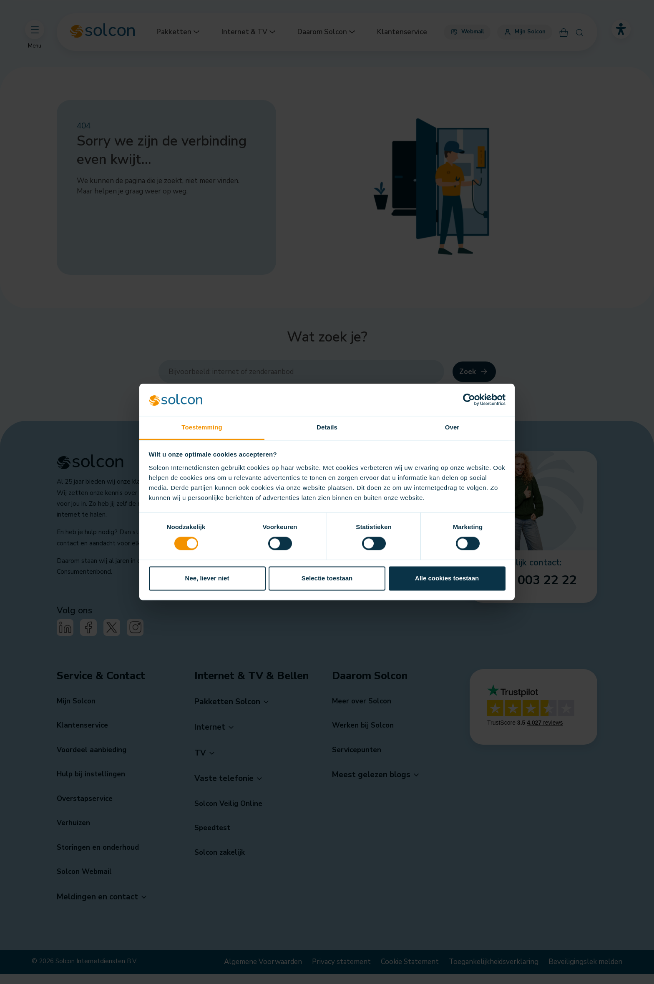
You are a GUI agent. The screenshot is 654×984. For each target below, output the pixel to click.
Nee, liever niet (207, 578)
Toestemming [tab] (201, 427)
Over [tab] (452, 427)
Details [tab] (327, 427)
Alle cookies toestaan (447, 578)
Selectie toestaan (327, 578)
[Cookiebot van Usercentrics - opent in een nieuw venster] (469, 400)
